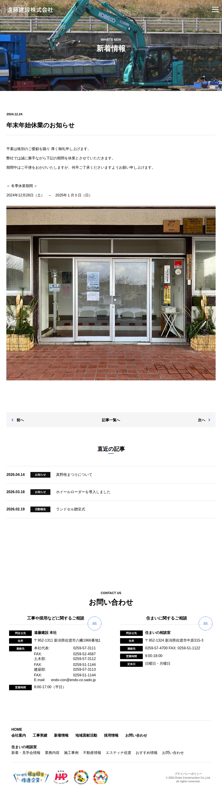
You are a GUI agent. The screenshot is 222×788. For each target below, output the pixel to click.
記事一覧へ (111, 416)
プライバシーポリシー (188, 769)
